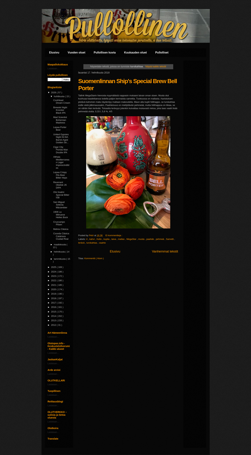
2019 (54, 293)
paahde (150, 239)
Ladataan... (53, 68)
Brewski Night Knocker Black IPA (60, 110)
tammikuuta (60, 259)
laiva (114, 239)
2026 (54, 92)
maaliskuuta (60, 244)
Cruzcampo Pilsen (59, 223)
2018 (54, 298)
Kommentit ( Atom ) (94, 258)
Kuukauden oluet (135, 52)
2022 (54, 280)
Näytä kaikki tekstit (155, 66)
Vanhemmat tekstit (165, 251)
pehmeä (160, 239)
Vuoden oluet (76, 52)
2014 (54, 316)
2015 (54, 311)
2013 (54, 320)
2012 (54, 325)
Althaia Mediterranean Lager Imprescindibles (61, 162)
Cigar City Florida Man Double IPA (60, 150)
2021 (54, 285)
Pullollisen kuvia (105, 52)
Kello (99, 239)
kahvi (92, 239)
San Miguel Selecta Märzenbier (60, 205)
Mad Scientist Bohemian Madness (60, 120)
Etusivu (54, 52)
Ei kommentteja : (114, 235)
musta (141, 239)
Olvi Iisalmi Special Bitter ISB (61, 195)
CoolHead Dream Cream (61, 101)
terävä (81, 242)
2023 (54, 276)
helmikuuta (59, 251)
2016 (54, 307)
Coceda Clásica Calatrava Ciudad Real (61, 236)
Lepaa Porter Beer (59, 128)
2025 (54, 267)
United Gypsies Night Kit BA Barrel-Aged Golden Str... (61, 138)
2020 (54, 289)
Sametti (170, 239)
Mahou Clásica (60, 229)
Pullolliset (162, 52)
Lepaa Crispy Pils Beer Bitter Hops (60, 175)
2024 (54, 271)
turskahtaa (92, 242)
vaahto (102, 242)
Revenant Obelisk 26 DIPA (60, 185)
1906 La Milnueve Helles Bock (60, 215)
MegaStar (131, 239)
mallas (121, 239)
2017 (54, 302)
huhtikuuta (59, 96)
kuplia (107, 239)
